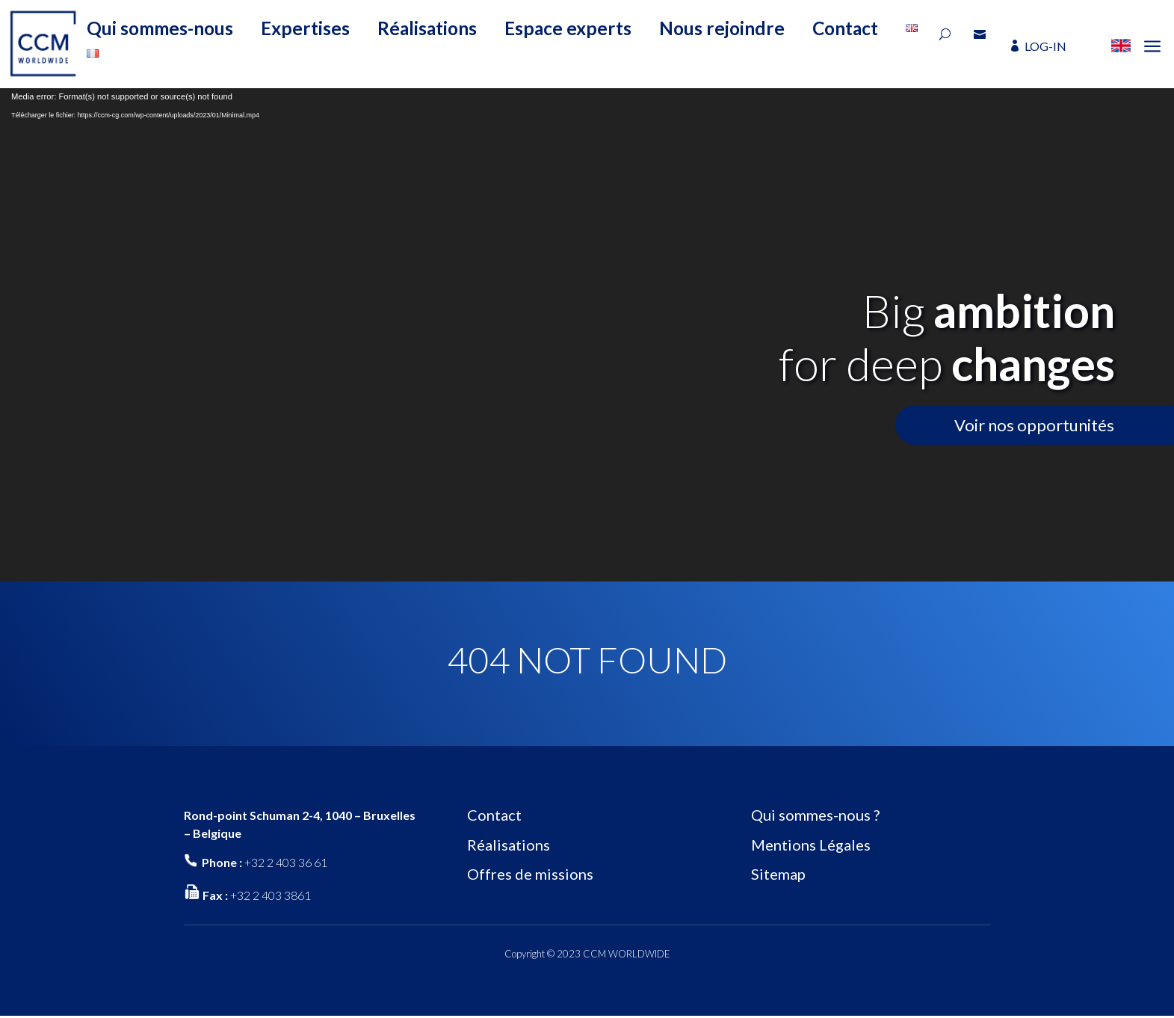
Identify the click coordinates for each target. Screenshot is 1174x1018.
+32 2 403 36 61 (285, 862)
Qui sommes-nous (160, 28)
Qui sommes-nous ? (815, 815)
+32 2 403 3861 (270, 895)
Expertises (305, 28)
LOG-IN (1045, 46)
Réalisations (427, 28)
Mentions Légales (811, 845)
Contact (845, 28)
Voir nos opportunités (1034, 425)
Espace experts (567, 28)
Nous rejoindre (722, 28)
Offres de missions (530, 874)
